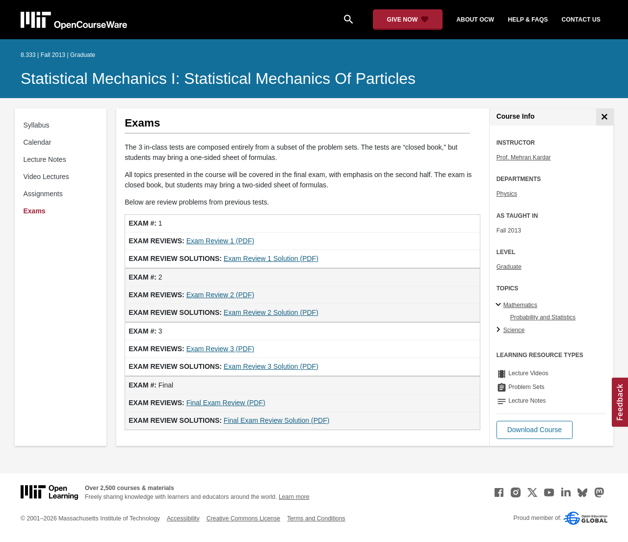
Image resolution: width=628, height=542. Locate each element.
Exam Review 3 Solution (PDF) (271, 366)
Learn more (294, 496)
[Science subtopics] (499, 330)
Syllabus (37, 125)
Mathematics (520, 305)
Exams (35, 211)
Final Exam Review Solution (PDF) (277, 420)
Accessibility (183, 518)
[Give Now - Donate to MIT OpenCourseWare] (408, 19)
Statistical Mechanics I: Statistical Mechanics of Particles (218, 78)
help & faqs (528, 19)
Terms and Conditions (316, 518)
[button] (535, 430)
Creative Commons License (243, 518)
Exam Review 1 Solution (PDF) (271, 258)
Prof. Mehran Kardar (524, 157)
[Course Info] (604, 117)
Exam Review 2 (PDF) (220, 295)
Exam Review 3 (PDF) (220, 349)
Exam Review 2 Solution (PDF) (271, 312)
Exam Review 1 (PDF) (220, 241)
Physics (507, 193)
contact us (581, 19)
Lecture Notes (45, 159)
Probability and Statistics (543, 317)
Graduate (509, 266)
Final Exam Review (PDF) (225, 403)
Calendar (38, 142)
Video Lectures (46, 177)
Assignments (43, 194)
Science (514, 330)
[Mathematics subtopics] (499, 305)
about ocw (475, 19)
